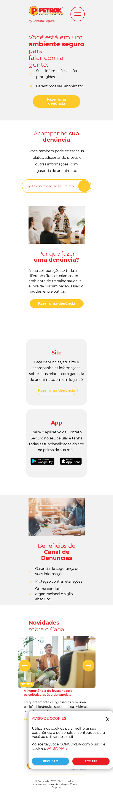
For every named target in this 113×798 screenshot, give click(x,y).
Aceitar (91, 761)
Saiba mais (57, 748)
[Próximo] (88, 665)
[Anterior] (25, 665)
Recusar (50, 761)
